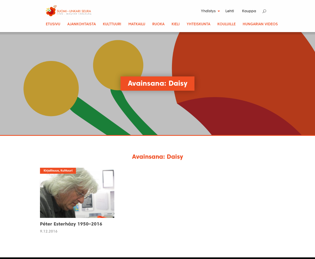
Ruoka (158, 24)
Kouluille (226, 24)
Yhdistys (208, 11)
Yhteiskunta (198, 24)
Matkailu (136, 24)
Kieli (176, 24)
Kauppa (249, 11)
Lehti (229, 11)
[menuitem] (209, 11)
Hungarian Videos (260, 24)
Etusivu (53, 24)
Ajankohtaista (81, 24)
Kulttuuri (112, 24)
